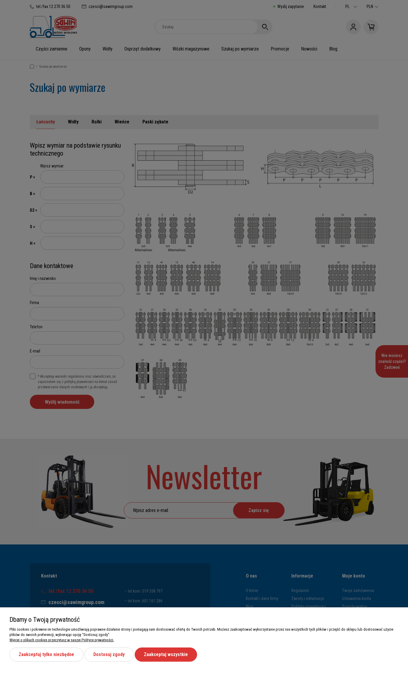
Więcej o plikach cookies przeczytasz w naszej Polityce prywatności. (61, 640)
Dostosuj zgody (109, 654)
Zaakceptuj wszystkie (166, 654)
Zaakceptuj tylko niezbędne (46, 654)
